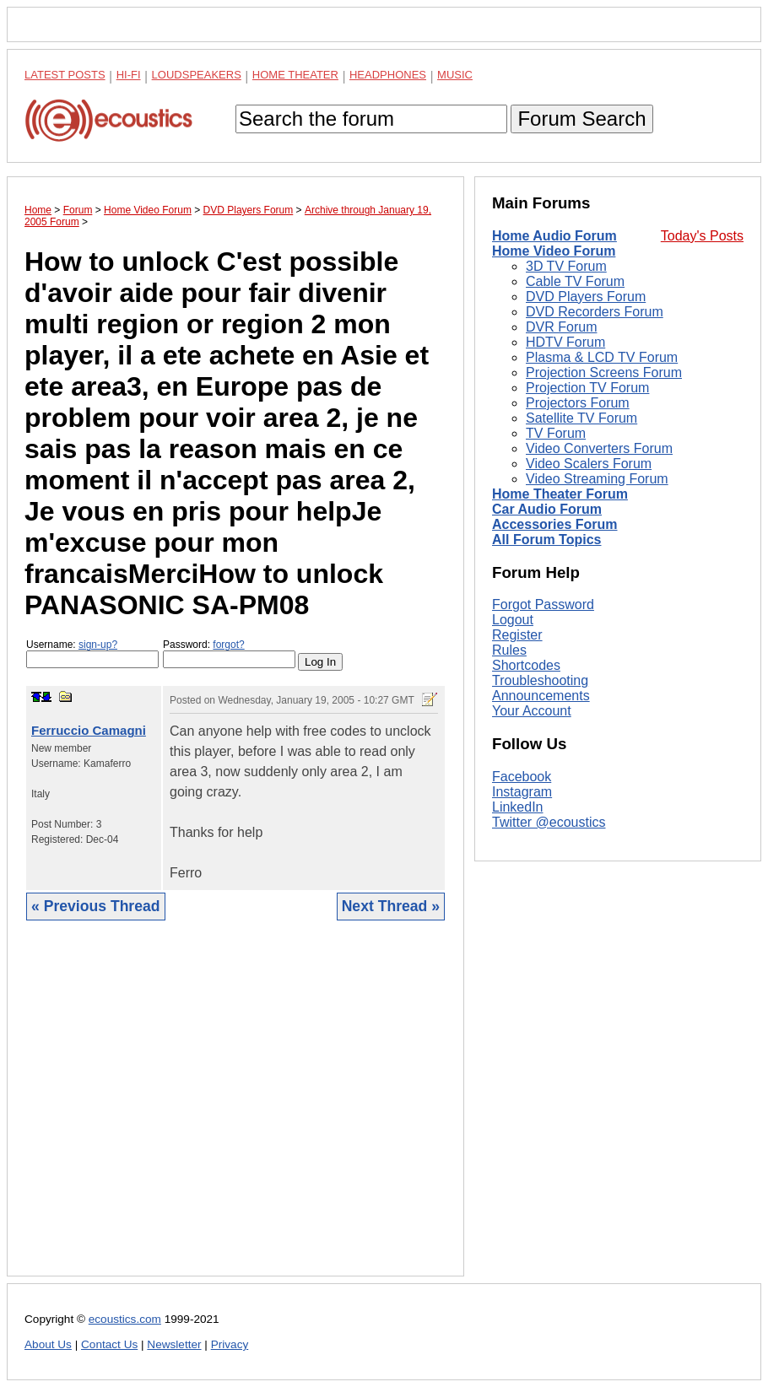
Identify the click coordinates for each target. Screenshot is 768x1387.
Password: (229, 653)
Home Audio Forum (554, 236)
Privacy (230, 1344)
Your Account (531, 711)
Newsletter (174, 1344)
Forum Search (581, 118)
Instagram (522, 792)
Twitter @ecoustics (549, 822)
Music (455, 74)
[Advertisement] (235, 1111)
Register (517, 635)
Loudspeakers (196, 74)
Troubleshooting (540, 680)
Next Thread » (391, 906)
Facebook (521, 776)
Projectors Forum (578, 403)
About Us (48, 1344)
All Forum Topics (546, 539)
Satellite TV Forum (581, 418)
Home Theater (295, 74)
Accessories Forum (555, 524)
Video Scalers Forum (589, 463)
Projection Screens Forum (604, 372)
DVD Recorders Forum (594, 312)
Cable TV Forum (575, 281)
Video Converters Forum (599, 448)
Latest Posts (64, 74)
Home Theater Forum (560, 494)
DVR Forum (561, 327)
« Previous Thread (95, 906)
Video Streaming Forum (597, 479)
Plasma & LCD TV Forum (602, 357)
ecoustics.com (125, 1319)
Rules (509, 650)
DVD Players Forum (586, 296)
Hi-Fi (128, 74)
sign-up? (97, 644)
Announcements (541, 695)
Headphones (387, 74)
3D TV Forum (566, 266)
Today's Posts (702, 236)
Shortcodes (526, 665)
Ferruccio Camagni (88, 730)
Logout (512, 620)
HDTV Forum (565, 342)
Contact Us (109, 1344)
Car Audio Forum (547, 509)
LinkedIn (518, 807)
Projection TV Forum (587, 387)
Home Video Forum (553, 251)
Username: (92, 653)
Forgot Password (543, 604)
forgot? (228, 644)
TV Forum (556, 433)
